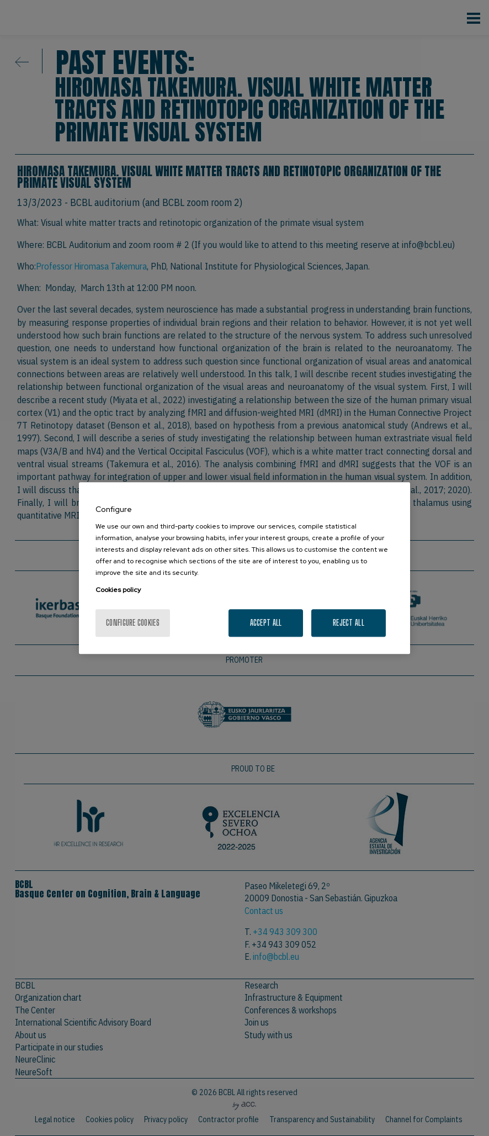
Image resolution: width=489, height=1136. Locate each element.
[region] (244, 568)
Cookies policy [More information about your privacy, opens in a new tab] (118, 589)
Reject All (348, 622)
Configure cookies (133, 622)
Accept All (266, 622)
